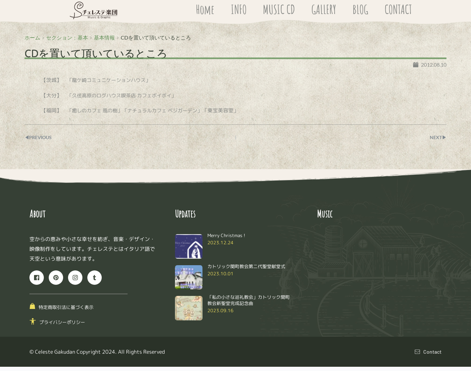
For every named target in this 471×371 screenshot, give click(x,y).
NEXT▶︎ (436, 141)
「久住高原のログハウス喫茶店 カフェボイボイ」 (125, 99)
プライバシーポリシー (62, 326)
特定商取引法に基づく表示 (66, 311)
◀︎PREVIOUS (40, 141)
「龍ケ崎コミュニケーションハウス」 (111, 84)
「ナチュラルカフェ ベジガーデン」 (168, 114)
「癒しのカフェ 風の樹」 (96, 114)
